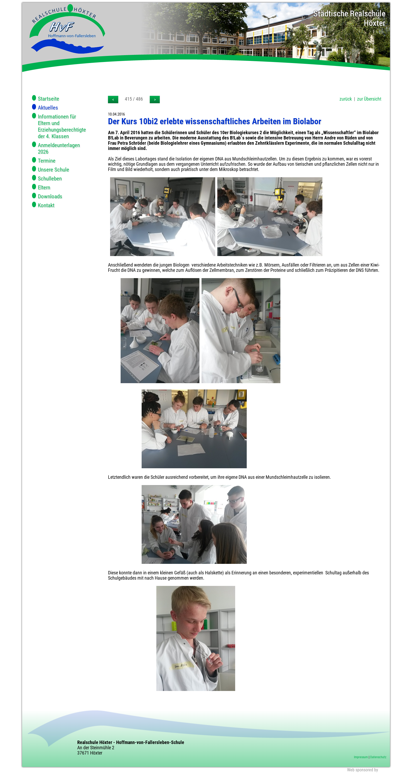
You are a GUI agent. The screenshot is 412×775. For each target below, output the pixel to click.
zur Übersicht (369, 99)
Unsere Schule (53, 169)
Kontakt (46, 205)
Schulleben (50, 178)
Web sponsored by (362, 769)
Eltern (44, 187)
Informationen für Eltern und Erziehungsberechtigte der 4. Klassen (62, 126)
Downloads (50, 196)
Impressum (361, 757)
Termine (46, 160)
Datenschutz (378, 757)
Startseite (48, 98)
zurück (345, 99)
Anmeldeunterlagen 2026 (59, 148)
